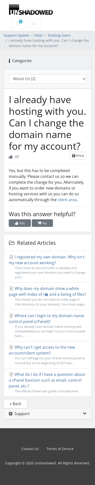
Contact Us (30, 448)
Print (78, 155)
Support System (16, 35)
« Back (15, 403)
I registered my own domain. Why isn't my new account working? (47, 267)
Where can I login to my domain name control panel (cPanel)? (47, 325)
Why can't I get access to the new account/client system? (47, 355)
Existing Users (59, 35)
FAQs (39, 35)
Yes (20, 223)
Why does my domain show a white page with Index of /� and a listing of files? (47, 296)
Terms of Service (60, 448)
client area (67, 199)
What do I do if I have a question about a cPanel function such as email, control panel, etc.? (47, 383)
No (42, 223)
